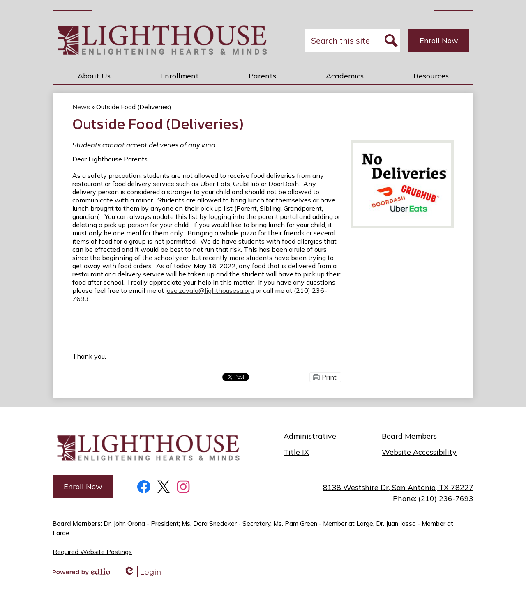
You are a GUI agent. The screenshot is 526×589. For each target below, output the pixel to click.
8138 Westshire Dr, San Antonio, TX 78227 (398, 487)
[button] (94, 75)
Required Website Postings (92, 552)
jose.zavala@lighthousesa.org (210, 290)
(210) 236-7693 (445, 498)
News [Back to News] (81, 107)
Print (329, 377)
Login (142, 571)
